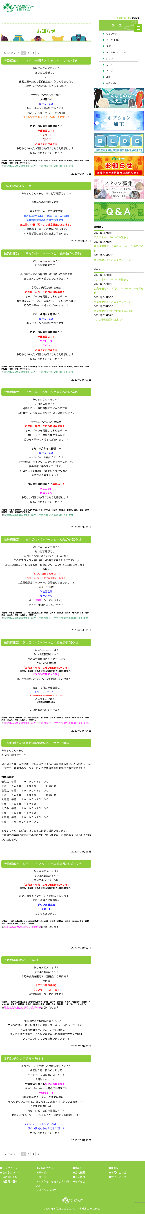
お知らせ (80, 1181)
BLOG (114, 1168)
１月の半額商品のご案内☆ (109, 319)
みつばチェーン (67, 1208)
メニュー (44, 1177)
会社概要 (80, 1172)
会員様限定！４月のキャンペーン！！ (115, 259)
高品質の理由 (9, 1181)
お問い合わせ (118, 1172)
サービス (44, 1172)
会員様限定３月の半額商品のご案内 (114, 310)
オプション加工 (47, 1190)
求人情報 (80, 1177)
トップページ (9, 1168)
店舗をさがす (46, 1168)
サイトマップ (118, 1177)
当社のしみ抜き (11, 1177)
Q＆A (78, 1168)
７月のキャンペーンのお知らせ (111, 237)
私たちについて (11, 1172)
